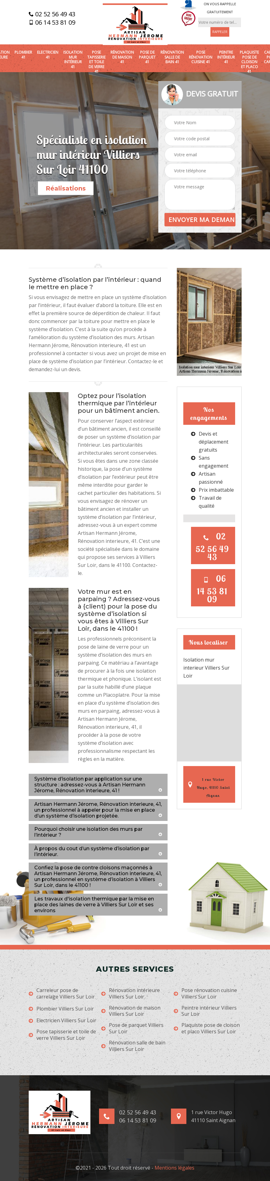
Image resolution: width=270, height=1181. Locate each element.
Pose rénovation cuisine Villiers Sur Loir (205, 993)
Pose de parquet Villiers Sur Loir (132, 1028)
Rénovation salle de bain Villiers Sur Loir (133, 1046)
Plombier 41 (23, 54)
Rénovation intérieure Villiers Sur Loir (130, 993)
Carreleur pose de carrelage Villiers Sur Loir (62, 993)
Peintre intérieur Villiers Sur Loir (205, 1011)
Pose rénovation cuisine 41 (200, 57)
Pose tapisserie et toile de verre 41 (96, 62)
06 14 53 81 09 (52, 22)
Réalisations (66, 188)
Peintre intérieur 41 (226, 57)
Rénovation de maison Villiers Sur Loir (130, 1011)
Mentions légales (174, 1167)
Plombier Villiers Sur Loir (61, 1009)
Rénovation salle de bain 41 (172, 57)
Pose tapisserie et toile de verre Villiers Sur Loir (62, 1034)
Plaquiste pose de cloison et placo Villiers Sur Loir (207, 1028)
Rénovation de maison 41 (122, 57)
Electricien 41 (47, 54)
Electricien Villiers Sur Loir (62, 1020)
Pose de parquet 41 (147, 57)
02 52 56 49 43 (52, 14)
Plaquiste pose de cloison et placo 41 (249, 62)
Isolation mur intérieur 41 (72, 59)
